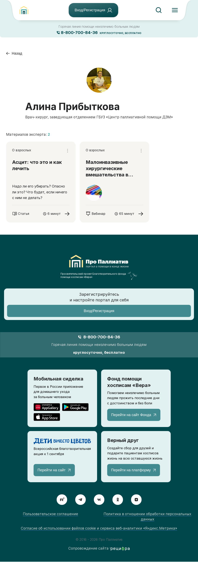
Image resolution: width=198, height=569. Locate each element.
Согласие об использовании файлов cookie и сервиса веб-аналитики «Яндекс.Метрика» (99, 528)
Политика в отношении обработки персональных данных (147, 516)
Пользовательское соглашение (50, 514)
